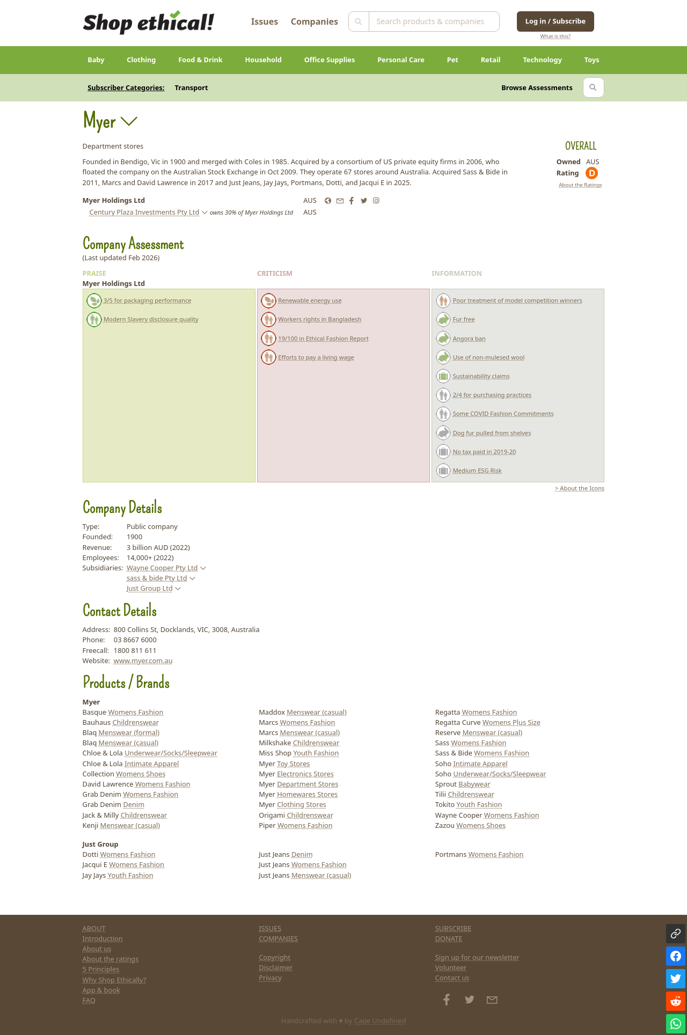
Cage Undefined (380, 1020)
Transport (191, 87)
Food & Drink (200, 59)
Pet (452, 59)
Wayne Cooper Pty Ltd (162, 567)
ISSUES (270, 928)
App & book (101, 990)
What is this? (555, 36)
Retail (491, 59)
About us (97, 948)
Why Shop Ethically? (115, 980)
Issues (264, 21)
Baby (95, 59)
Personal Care (401, 59)
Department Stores (307, 784)
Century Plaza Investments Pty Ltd (144, 212)
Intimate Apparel (152, 763)
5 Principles (101, 969)
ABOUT (94, 928)
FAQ (89, 1000)
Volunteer (451, 967)
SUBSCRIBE (453, 928)
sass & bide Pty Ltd (157, 578)
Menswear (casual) (128, 742)
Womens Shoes (140, 774)
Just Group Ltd (150, 588)
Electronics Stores (305, 774)
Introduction (103, 938)
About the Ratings (580, 184)
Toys (592, 59)
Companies (314, 21)
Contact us (452, 977)
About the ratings (111, 959)
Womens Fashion (136, 712)
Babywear (474, 784)
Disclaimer (276, 967)
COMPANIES (278, 938)
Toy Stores (293, 763)
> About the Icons (579, 488)
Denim (133, 804)
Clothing (141, 59)
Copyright (274, 957)
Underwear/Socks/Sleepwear (171, 753)
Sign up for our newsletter (477, 957)
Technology (542, 59)
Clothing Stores (301, 804)
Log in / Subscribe (555, 21)
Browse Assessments (537, 87)
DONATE (449, 938)
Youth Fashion (316, 753)
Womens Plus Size (511, 722)
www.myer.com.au (143, 660)
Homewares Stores (307, 794)
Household (263, 59)
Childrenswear (135, 722)
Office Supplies (329, 59)
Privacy (270, 977)
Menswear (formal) (129, 732)
